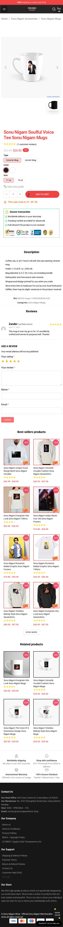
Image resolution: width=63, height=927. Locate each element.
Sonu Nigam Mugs (51, 18)
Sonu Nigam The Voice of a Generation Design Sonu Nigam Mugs (16, 731)
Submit (7, 420)
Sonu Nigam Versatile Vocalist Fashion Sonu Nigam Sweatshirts (43, 471)
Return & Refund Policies (13, 864)
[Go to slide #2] (39, 119)
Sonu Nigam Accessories (24, 18)
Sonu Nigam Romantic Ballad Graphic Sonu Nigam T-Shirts (46, 566)
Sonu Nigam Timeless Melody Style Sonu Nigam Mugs (45, 731)
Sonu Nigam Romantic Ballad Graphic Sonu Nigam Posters (16, 566)
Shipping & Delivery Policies (14, 855)
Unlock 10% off (57, 914)
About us (6, 824)
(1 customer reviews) (26, 144)
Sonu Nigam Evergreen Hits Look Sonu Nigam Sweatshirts (46, 614)
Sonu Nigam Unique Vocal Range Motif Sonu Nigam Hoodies (16, 471)
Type (6, 155)
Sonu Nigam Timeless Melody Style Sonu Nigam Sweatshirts (15, 614)
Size (6, 175)
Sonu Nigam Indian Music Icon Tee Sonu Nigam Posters (45, 518)
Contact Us (7, 868)
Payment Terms (9, 860)
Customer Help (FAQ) (12, 872)
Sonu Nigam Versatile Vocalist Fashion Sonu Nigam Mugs (43, 683)
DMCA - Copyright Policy (13, 837)
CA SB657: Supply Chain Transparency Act (21, 841)
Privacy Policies (9, 833)
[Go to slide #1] (23, 119)
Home (4, 18)
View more (31, 632)
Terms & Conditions (11, 829)
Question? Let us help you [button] (49, 923)
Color (6, 165)
